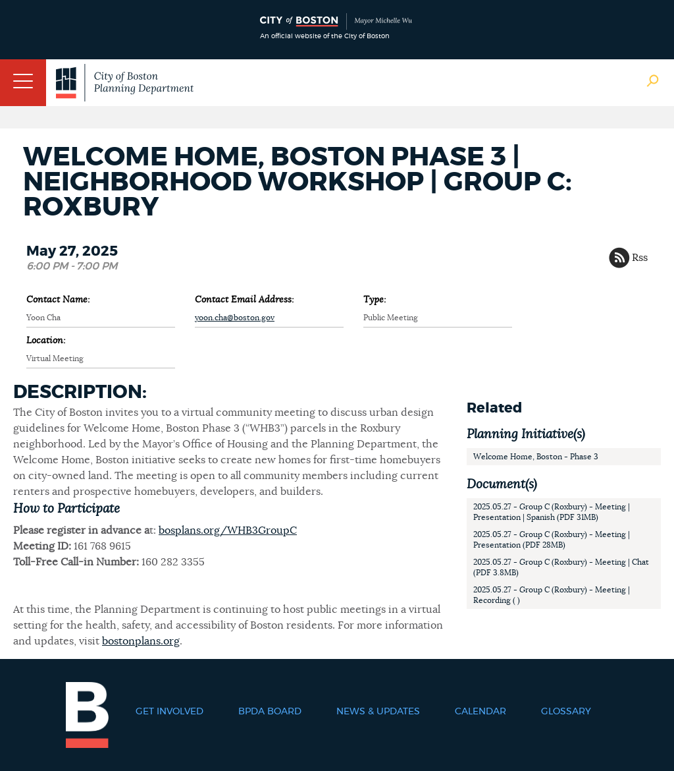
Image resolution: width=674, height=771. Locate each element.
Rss (640, 257)
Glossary (566, 711)
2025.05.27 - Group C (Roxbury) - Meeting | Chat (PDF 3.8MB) (561, 567)
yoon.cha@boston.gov (234, 318)
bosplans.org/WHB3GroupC (228, 530)
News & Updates (378, 711)
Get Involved (169, 711)
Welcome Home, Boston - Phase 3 (535, 457)
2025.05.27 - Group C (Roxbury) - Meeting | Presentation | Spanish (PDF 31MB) (551, 512)
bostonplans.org (141, 641)
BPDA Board (269, 711)
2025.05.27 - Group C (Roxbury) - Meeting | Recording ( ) (551, 595)
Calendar (480, 711)
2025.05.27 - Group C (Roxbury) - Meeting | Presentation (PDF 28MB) (551, 539)
